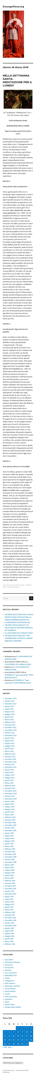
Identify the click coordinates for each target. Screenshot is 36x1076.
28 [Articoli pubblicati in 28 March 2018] (14, 1044)
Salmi (7, 1002)
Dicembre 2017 (10, 886)
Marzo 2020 (9, 815)
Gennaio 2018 (10, 883)
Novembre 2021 (10, 762)
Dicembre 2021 (10, 759)
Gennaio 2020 (10, 820)
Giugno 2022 (9, 743)
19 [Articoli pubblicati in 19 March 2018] (5, 1040)
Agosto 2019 (9, 833)
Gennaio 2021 (10, 788)
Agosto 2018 (9, 865)
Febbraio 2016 (10, 944)
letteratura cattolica (13, 587)
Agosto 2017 (9, 896)
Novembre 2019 (10, 825)
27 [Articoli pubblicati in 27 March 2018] (9, 1044)
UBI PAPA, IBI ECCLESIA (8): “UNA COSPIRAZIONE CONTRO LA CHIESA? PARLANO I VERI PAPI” (19, 638)
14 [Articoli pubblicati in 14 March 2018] (13, 1036)
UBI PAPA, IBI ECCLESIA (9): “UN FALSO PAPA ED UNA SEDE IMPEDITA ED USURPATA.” (19, 627)
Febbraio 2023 (10, 722)
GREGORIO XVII (11, 975)
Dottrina (8, 970)
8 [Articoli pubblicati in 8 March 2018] (18, 1032)
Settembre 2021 (10, 767)
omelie (7, 994)
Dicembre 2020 (10, 791)
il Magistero (9, 981)
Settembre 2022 (11, 735)
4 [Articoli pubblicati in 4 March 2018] (31, 1028)
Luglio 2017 (9, 899)
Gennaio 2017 (10, 915)
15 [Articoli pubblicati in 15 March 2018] (18, 1036)
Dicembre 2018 (10, 854)
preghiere (8, 999)
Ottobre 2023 (9, 701)
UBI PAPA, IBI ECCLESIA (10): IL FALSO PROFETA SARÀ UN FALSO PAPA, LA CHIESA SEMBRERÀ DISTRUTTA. (19, 617)
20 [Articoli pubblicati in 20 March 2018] (9, 1040)
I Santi (7, 978)
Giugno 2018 (9, 870)
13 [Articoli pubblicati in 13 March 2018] (9, 1036)
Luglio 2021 (9, 772)
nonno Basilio (10, 989)
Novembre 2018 (10, 857)
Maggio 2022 (10, 746)
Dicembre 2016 (10, 918)
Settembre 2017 (10, 894)
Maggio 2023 (9, 714)
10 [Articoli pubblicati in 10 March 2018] (27, 1032)
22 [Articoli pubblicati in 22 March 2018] (18, 1040)
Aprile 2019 (9, 844)
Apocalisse (9, 960)
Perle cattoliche (11, 997)
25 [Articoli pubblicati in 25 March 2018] (31, 1040)
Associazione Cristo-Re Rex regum (13, 585)
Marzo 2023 (9, 720)
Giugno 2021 (9, 775)
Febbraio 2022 (10, 754)
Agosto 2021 (9, 770)
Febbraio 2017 (10, 912)
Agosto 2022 (9, 738)
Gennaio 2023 (10, 725)
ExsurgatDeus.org (13, 6)
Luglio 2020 (9, 804)
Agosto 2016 (9, 928)
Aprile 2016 (9, 939)
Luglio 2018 (9, 867)
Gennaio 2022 (10, 756)
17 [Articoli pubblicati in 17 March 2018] (26, 1036)
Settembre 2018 (10, 862)
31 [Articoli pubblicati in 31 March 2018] (26, 1044)
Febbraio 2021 (10, 786)
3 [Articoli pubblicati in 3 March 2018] (26, 1028)
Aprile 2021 (9, 780)
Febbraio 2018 (10, 881)
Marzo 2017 (9, 910)
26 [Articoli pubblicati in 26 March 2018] (5, 1044)
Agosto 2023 (9, 706)
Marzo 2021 (9, 783)
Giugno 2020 (10, 807)
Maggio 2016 (9, 936)
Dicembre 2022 (10, 727)
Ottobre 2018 (9, 859)
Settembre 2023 (10, 704)
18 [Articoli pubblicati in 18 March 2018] (31, 1036)
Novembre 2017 (10, 889)
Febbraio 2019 (10, 849)
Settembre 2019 (10, 830)
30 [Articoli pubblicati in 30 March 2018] (22, 1044)
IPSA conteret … (11, 983)
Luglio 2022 (9, 741)
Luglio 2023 (9, 709)
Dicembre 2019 (10, 823)
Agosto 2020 (9, 801)
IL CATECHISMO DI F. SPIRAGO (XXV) (19, 633)
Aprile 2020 (9, 812)
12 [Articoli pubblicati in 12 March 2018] (5, 1036)
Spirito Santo (10, 1004)
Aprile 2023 (9, 717)
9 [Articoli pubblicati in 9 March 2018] (22, 1032)
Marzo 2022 (9, 751)
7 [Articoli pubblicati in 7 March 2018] (13, 1032)
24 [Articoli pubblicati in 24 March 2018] (27, 1040)
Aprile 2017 (9, 907)
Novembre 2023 (11, 698)
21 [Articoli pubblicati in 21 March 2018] (13, 1040)
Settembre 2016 (10, 926)
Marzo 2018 (9, 878)
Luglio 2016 (9, 931)
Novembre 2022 (11, 730)
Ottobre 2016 (9, 923)
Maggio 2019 (9, 841)
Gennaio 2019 (10, 852)
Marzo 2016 (9, 941)
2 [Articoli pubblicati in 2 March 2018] (22, 1028)
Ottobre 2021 (9, 764)
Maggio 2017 (9, 904)
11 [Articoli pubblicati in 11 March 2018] (31, 1032)
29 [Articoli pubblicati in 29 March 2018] (18, 1044)
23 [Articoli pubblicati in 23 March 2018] (22, 1040)
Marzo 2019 (9, 846)
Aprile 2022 (9, 749)
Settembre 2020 (11, 799)
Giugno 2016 (9, 933)
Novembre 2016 (10, 920)
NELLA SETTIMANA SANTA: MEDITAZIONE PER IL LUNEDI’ (17, 80)
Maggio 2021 (9, 778)
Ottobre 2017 (9, 891)
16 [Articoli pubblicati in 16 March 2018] (22, 1036)
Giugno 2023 (9, 712)
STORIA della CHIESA (13, 1007)
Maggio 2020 (10, 809)
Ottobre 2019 (9, 828)
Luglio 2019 (9, 836)
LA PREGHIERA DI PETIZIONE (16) (17, 622)
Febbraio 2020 (10, 817)
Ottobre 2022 (9, 733)
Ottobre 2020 (10, 796)
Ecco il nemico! (11, 973)
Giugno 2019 (9, 838)
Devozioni (9, 965)
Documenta (9, 967)
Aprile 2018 (9, 875)
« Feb (5, 1047)
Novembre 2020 (11, 793)
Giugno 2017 (9, 902)
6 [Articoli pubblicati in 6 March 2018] (9, 1032)
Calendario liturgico (12, 962)
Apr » (10, 1047)
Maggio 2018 (9, 873)
